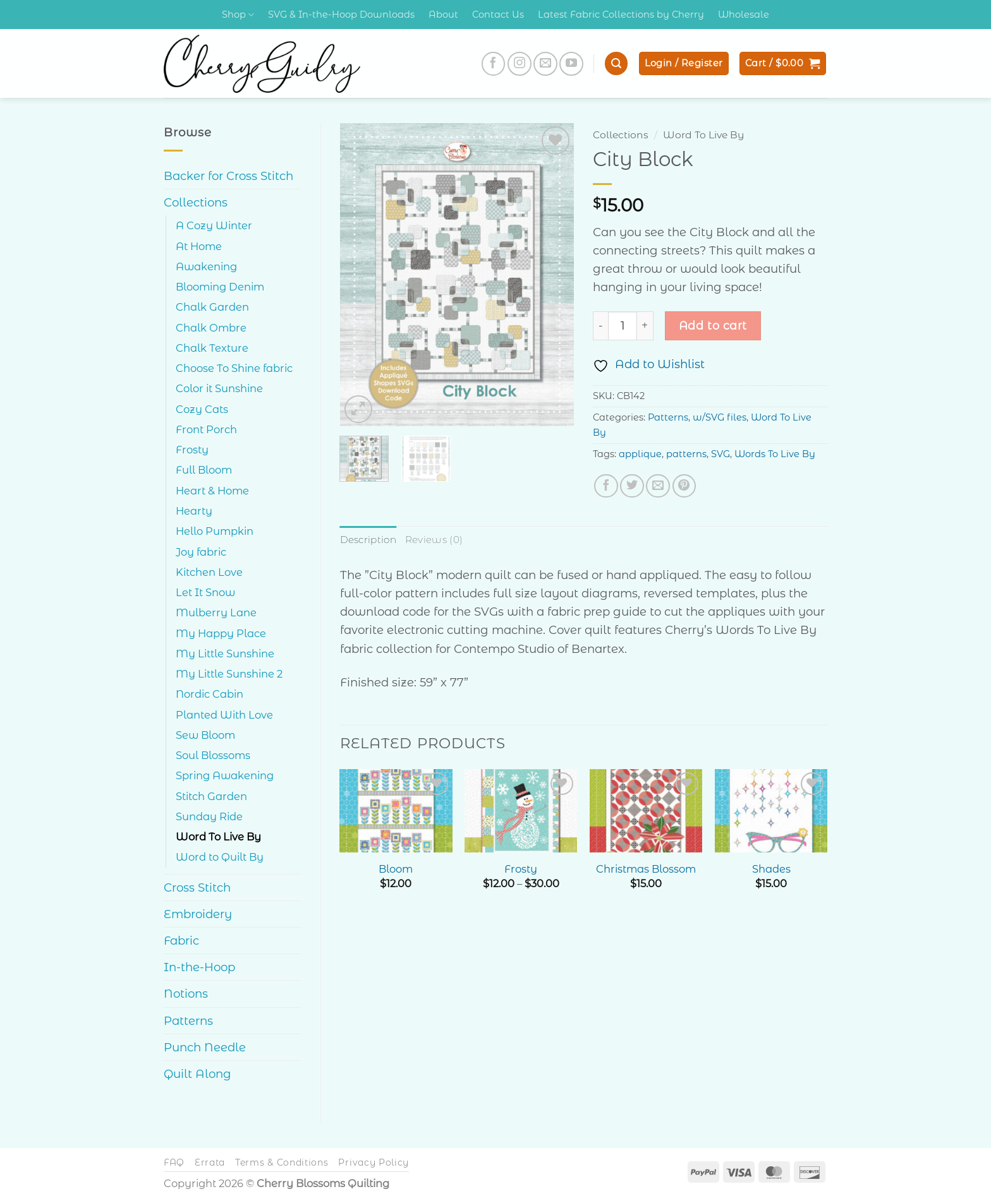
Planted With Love (224, 714)
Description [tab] (368, 539)
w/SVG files (719, 417)
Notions (186, 993)
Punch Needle (205, 1047)
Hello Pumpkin (214, 531)
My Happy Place (221, 633)
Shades (771, 868)
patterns (686, 454)
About (443, 14)
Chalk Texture (212, 348)
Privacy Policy (373, 1162)
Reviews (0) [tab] (432, 539)
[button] (616, 63)
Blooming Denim (220, 286)
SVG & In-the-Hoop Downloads (341, 14)
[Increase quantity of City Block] (645, 325)
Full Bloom (204, 469)
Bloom (396, 868)
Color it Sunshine (219, 388)
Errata (210, 1162)
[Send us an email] (545, 64)
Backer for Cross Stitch (228, 176)
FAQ (174, 1162)
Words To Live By (774, 454)
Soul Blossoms (213, 755)
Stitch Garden (211, 796)
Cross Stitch (197, 887)
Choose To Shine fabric (234, 368)
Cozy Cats (202, 409)
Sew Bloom (205, 735)
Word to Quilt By (220, 857)
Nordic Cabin (209, 694)
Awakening (206, 266)
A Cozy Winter (214, 225)
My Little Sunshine (225, 653)
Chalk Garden (212, 307)
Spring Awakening (225, 775)
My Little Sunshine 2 (229, 673)
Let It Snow (205, 592)
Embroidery (198, 914)
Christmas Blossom (646, 868)
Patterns (188, 1020)
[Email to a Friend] (658, 486)
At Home (199, 246)
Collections (196, 202)
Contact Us (498, 14)
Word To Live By (218, 836)
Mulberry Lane (216, 612)
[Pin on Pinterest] (684, 486)
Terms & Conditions (282, 1162)
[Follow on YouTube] (571, 64)
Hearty (194, 511)
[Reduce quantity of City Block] (600, 325)
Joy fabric (201, 552)
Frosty (192, 449)
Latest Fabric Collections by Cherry (621, 14)
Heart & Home (212, 490)
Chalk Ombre (211, 327)
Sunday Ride (209, 816)
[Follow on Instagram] (520, 64)
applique (640, 454)
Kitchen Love (209, 572)
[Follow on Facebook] (494, 64)
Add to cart (713, 325)
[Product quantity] (622, 325)
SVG (720, 454)
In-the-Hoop (199, 967)
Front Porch (206, 429)
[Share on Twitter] (632, 486)
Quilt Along (197, 1074)
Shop (238, 15)
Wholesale (743, 14)
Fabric (181, 940)
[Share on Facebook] (606, 486)
